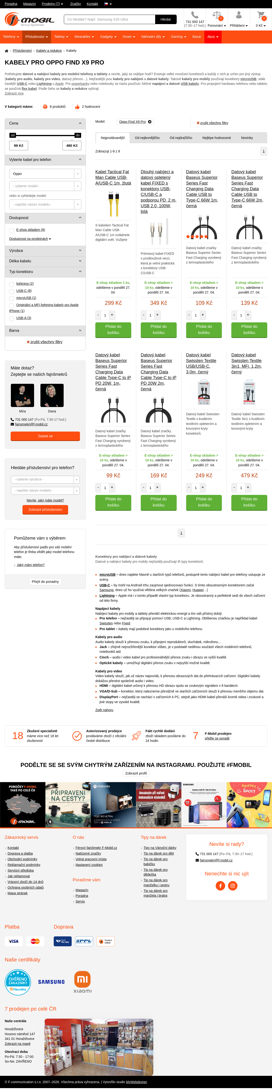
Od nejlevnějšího (147, 138)
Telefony (9, 37)
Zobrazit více (14, 93)
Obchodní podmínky (22, 859)
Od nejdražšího (181, 138)
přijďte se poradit (217, 738)
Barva (14, 331)
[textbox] (45, 186)
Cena (13, 123)
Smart (127, 37)
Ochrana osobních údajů (26, 887)
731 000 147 (38, 419)
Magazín (29, 4)
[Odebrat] (135, 122)
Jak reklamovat (19, 876)
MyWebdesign (136, 1082)
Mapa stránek (18, 893)
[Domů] (6, 50)
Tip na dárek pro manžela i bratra (155, 893)
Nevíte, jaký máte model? (45, 500)
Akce (211, 37)
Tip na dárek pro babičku (155, 861)
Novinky (247, 138)
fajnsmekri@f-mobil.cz (29, 424)
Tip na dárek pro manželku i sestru (156, 882)
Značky (75, 4)
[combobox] (45, 174)
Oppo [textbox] (17, 174)
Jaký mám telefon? (31, 565)
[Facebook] (220, 886)
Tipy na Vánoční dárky (160, 848)
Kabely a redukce (49, 50)
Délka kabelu (20, 261)
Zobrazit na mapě (18, 1044)
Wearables (83, 37)
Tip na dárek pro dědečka (155, 872)
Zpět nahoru (104, 710)
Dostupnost (18, 218)
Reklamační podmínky (24, 865)
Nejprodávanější (113, 138)
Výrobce (16, 251)
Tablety (60, 37)
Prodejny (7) (51, 4)
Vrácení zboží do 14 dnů (25, 882)
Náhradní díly (151, 37)
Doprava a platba (20, 853)
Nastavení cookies (89, 865)
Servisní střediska (21, 870)
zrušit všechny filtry (44, 342)
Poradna (11, 4)
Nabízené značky (88, 853)
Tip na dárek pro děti (159, 853)
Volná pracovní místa (91, 859)
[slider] (12, 135)
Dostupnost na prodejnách (28, 239)
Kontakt (92, 4)
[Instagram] (232, 886)
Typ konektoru (21, 272)
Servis (80, 901)
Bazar (197, 37)
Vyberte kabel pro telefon (30, 160)
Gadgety (107, 37)
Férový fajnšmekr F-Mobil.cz (96, 848)
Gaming (177, 37)
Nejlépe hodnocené (216, 138)
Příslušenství (35, 37)
